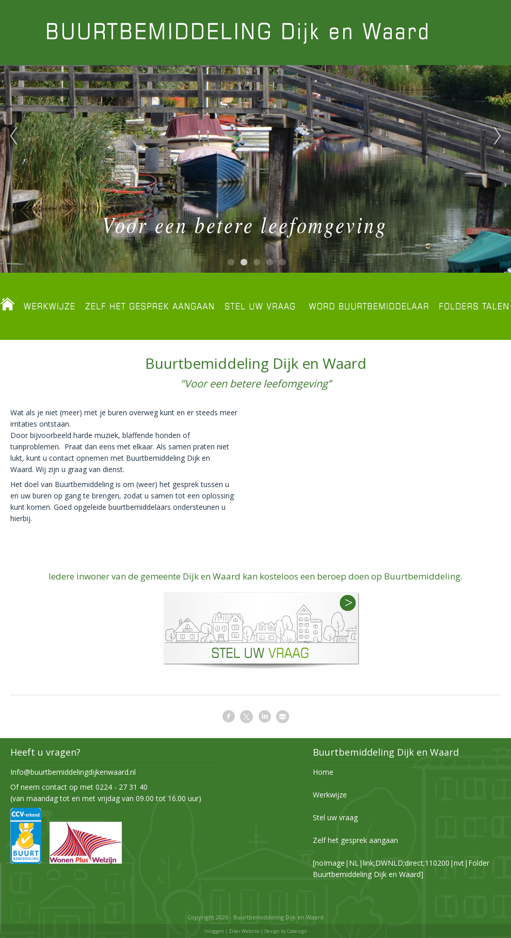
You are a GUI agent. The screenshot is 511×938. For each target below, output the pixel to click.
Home (323, 772)
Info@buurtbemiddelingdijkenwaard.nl (73, 772)
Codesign (297, 931)
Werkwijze (330, 795)
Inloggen (214, 931)
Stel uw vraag (335, 817)
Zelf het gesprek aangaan (355, 840)
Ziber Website (244, 931)
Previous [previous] (13, 136)
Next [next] (497, 136)
